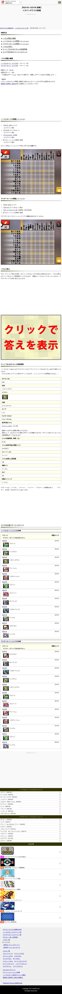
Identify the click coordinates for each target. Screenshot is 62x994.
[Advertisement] (31, 20)
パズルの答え (8, 46)
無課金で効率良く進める (8, 84)
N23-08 (4, 598)
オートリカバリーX (10, 210)
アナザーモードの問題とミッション (16, 44)
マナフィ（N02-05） (6, 792)
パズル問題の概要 (9, 38)
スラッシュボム (7, 426)
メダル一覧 (6, 940)
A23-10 (4, 725)
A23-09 (4, 717)
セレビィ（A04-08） (6, 819)
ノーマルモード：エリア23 (9, 63)
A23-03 (4, 668)
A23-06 (4, 692)
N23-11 (4, 623)
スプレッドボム (8, 961)
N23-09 (4, 607)
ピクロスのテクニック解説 (10, 885)
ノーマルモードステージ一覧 (21, 28)
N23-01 (4, 541)
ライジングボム (19, 953)
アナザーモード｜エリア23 (9, 641)
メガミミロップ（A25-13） (8, 829)
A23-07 (4, 701)
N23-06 (4, 582)
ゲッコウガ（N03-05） (7, 794)
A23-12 (4, 742)
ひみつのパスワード (9, 970)
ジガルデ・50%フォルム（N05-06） (11, 801)
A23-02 (4, 660)
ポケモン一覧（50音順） (11, 937)
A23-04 (4, 676)
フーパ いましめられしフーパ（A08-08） (13, 824)
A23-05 (4, 684)
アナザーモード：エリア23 (9, 65)
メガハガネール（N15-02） (8, 813)
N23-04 (4, 565)
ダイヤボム (16, 958)
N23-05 (4, 574)
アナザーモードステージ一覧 (12, 934)
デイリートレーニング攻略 (10, 874)
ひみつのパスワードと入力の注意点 (13, 852)
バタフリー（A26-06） (7, 833)
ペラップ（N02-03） (6, 808)
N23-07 (4, 590)
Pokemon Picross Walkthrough (12, 983)
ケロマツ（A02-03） (6, 826)
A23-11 (4, 734)
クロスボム (7, 135)
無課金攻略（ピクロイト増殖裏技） (13, 863)
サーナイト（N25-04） (7, 804)
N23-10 (4, 615)
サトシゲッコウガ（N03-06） (9, 797)
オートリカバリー (8, 964)
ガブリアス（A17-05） (7, 838)
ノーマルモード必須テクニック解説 (14, 975)
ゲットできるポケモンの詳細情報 (15, 49)
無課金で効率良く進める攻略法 (13, 977)
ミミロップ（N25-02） (7, 811)
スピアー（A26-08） (6, 840)
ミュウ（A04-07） (5, 822)
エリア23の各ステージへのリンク (15, 52)
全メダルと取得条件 (8, 918)
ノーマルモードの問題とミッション (16, 41)
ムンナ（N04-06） (5, 806)
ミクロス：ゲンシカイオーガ (11, 907)
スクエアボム (7, 958)
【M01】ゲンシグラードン (11, 945)
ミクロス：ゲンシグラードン (11, 896)
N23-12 (4, 631)
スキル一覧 (6, 951)
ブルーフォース (8, 953)
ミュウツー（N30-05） (7, 799)
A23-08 (4, 709)
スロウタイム (7, 966)
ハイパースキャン (21, 964)
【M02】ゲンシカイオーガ (11, 947)
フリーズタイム (18, 966)
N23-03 (4, 557)
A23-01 (4, 651)
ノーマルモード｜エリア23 (9, 530)
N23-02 (4, 549)
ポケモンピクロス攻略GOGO (6, 28)
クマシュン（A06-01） (7, 836)
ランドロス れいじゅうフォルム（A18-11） (13, 831)
